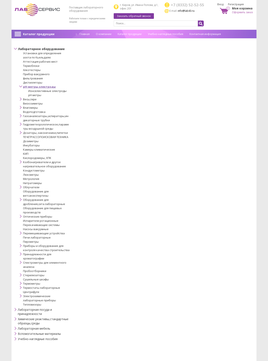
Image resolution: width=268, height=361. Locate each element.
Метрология (31, 179)
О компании (103, 34)
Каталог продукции (38, 34)
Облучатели (31, 187)
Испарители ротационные (40, 221)
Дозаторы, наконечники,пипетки (45, 133)
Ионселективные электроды (47, 91)
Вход (220, 4)
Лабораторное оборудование (41, 49)
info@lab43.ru (186, 11)
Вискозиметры (33, 103)
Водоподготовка (34, 112)
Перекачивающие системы (41, 225)
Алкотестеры (32, 70)
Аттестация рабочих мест (40, 61)
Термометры (31, 283)
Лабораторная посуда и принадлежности (35, 312)
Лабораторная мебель (34, 328)
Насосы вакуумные (36, 229)
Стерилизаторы (33, 275)
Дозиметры (31, 141)
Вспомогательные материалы (39, 334)
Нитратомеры (32, 183)
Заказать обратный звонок (134, 16)
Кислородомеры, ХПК (37, 158)
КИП (25, 154)
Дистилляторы (32, 82)
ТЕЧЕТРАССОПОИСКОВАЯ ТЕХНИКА (45, 137)
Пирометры (31, 242)
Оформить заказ (242, 12)
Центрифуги (31, 292)
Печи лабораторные (37, 237)
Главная (83, 34)
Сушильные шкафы (36, 279)
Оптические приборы (37, 216)
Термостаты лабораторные (41, 288)
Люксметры (31, 175)
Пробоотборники (34, 271)
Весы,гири (29, 99)
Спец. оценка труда (88, 40)
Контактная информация (205, 34)
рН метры (34, 95)
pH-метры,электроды (39, 87)
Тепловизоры (32, 304)
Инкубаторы (31, 145)
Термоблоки (31, 66)
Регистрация (236, 4)
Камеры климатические (39, 149)
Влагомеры (30, 108)
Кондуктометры (34, 170)
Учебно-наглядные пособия (165, 34)
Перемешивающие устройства (44, 233)
